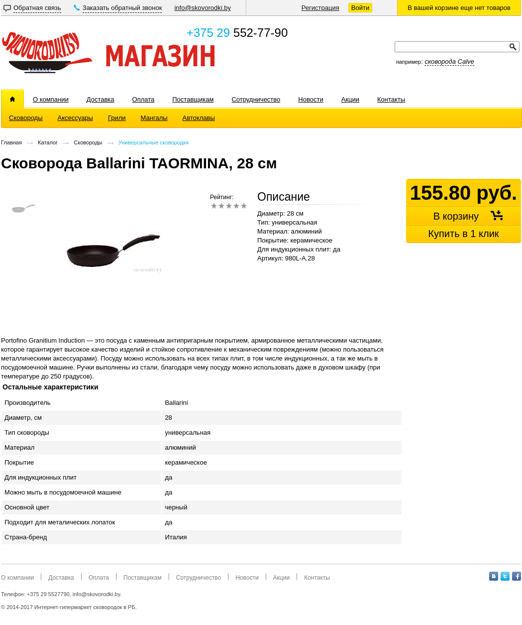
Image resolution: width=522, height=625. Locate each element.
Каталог (48, 142)
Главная (11, 142)
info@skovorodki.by (202, 7)
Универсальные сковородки (153, 142)
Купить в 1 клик (463, 233)
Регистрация (320, 7)
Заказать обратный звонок (122, 7)
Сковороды (88, 142)
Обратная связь (37, 7)
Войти (360, 7)
